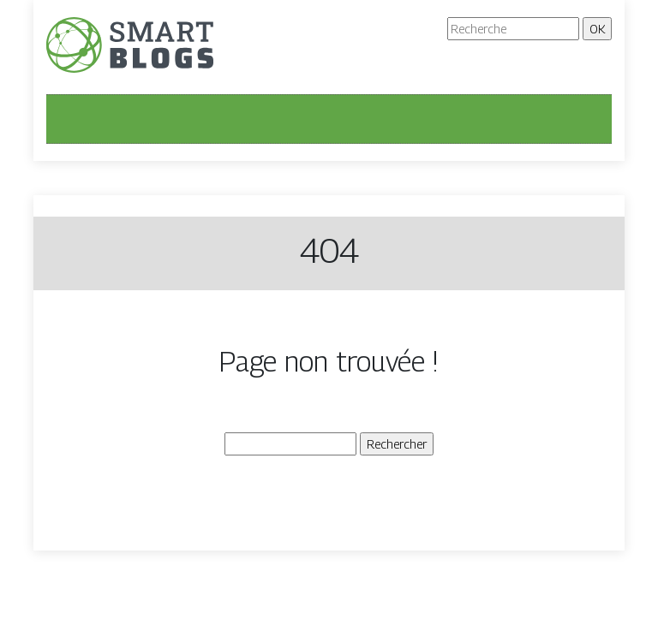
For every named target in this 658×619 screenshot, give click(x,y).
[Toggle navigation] (70, 119)
